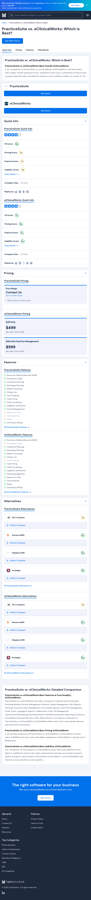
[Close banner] (87, 5)
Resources (6, 832)
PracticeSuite (19, 86)
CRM (4, 862)
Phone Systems (8, 845)
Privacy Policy (37, 819)
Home (4, 819)
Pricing (19, 50)
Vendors (5, 827)
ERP (3, 866)
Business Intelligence (11, 858)
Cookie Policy (37, 827)
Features (30, 50)
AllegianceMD (18, 552)
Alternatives (43, 50)
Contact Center (9, 853)
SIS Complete (18, 517)
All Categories (8, 871)
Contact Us (7, 823)
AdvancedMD (18, 535)
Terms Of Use (37, 823)
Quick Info (6, 50)
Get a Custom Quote (14, 295)
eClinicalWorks (20, 103)
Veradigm (16, 570)
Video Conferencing (11, 849)
